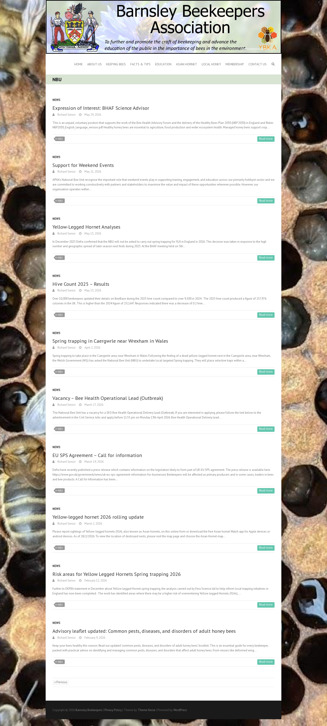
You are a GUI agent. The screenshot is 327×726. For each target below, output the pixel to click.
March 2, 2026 (93, 524)
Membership (234, 64)
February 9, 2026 (94, 638)
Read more (266, 139)
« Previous (60, 682)
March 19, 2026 (94, 462)
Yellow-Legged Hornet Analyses (86, 227)
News (56, 100)
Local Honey (211, 64)
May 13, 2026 (92, 233)
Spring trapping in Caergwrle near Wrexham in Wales (110, 341)
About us (94, 64)
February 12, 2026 (95, 580)
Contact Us (257, 64)
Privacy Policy (113, 710)
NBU (60, 138)
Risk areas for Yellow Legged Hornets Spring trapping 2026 (116, 574)
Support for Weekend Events (83, 165)
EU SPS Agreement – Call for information (97, 455)
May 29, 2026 (92, 115)
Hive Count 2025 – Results (80, 284)
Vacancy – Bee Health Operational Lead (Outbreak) (107, 398)
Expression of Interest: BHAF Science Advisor (100, 108)
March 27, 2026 (93, 405)
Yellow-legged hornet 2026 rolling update (98, 517)
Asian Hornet (186, 64)
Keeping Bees (116, 64)
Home (78, 64)
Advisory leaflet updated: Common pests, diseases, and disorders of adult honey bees (144, 631)
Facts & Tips (140, 64)
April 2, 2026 (92, 348)
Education (163, 64)
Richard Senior (66, 115)
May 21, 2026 (92, 172)
